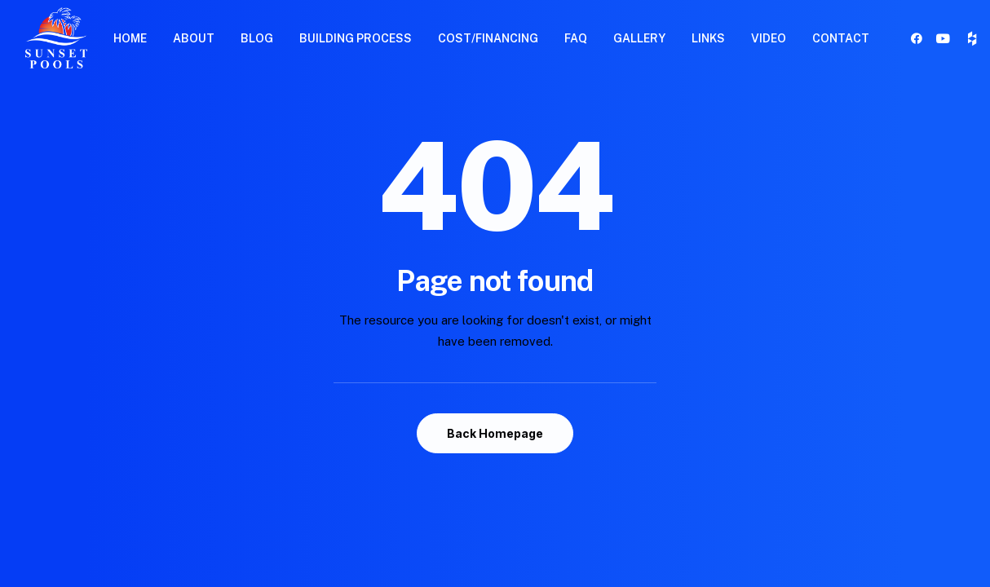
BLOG (257, 38)
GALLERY (639, 38)
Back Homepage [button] (495, 433)
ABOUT (193, 38)
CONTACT (840, 38)
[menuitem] (130, 38)
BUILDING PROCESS (355, 38)
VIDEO (768, 38)
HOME (130, 38)
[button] (919, 38)
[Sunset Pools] (56, 37)
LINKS (708, 38)
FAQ (575, 38)
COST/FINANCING (488, 38)
